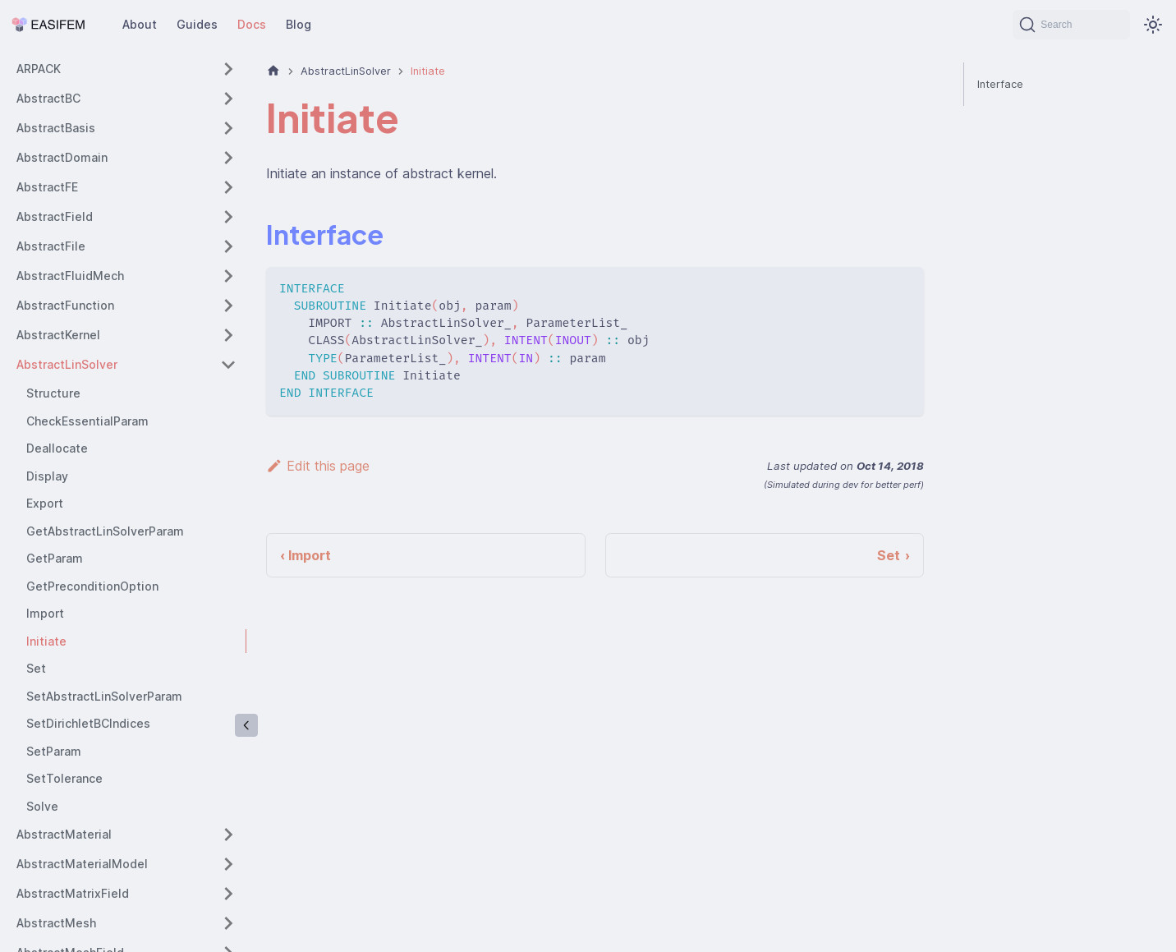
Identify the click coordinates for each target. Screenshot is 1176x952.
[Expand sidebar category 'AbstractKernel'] (228, 335)
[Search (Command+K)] (1071, 24)
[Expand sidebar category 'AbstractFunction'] (228, 305)
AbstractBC (48, 98)
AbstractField (54, 216)
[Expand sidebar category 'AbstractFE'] (228, 187)
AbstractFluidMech (70, 276)
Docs (251, 24)
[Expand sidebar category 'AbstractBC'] (228, 98)
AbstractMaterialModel (82, 864)
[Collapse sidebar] (246, 725)
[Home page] (273, 71)
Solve (42, 806)
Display (47, 476)
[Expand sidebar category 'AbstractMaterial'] (228, 834)
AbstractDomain (62, 157)
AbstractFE (47, 187)
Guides (197, 24)
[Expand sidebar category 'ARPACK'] (228, 69)
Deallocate (57, 448)
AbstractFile (50, 246)
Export (44, 503)
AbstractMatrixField (72, 893)
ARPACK (38, 69)
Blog (298, 24)
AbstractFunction (65, 305)
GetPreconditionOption (92, 586)
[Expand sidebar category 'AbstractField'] (228, 217)
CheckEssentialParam (87, 421)
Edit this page (318, 466)
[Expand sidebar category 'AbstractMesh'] (228, 923)
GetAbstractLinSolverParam (105, 531)
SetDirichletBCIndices (88, 723)
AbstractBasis (55, 128)
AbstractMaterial (64, 834)
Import (45, 613)
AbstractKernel (58, 335)
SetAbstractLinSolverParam (104, 696)
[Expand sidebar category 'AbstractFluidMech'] (228, 276)
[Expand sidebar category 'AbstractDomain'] (228, 158)
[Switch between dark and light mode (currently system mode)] (1153, 24)
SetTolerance (64, 778)
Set (36, 668)
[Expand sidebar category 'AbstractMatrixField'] (228, 894)
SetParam (53, 751)
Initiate (46, 641)
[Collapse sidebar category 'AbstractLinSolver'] (228, 365)
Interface (1000, 84)
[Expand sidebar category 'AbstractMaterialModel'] (228, 864)
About (139, 24)
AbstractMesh (56, 923)
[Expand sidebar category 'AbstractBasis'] (228, 128)
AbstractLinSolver (66, 364)
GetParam (54, 558)
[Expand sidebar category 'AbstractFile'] (228, 246)
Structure (53, 393)
